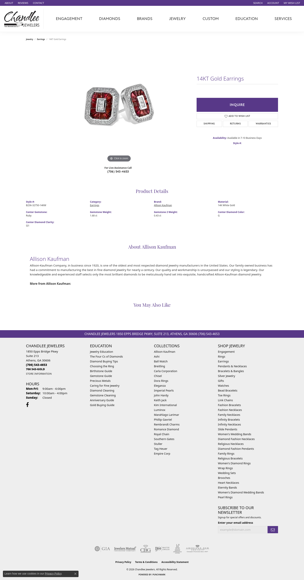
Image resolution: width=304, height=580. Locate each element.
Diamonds (109, 18)
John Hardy (161, 395)
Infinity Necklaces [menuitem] (229, 424)
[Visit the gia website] (102, 549)
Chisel (158, 376)
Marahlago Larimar (166, 415)
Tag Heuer (160, 449)
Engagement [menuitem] (226, 351)
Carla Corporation (165, 371)
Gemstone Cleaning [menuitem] (103, 395)
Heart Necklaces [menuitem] (228, 482)
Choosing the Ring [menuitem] (102, 366)
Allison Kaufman (163, 205)
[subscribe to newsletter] (273, 529)
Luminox (159, 410)
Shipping (209, 123)
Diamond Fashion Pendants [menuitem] (236, 449)
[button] (257, 3)
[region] (119, 105)
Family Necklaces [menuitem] (229, 415)
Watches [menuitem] (223, 385)
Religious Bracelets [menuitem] (230, 458)
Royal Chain (161, 434)
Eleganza (160, 385)
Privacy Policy (123, 562)
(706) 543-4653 (118, 172)
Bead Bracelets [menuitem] (227, 390)
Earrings (41, 39)
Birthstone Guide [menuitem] (101, 371)
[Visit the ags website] (197, 549)
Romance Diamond (166, 429)
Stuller (158, 444)
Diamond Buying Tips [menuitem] (104, 361)
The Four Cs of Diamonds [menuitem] (106, 356)
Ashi (157, 356)
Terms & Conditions (146, 562)
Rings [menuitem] (221, 356)
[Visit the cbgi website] (145, 549)
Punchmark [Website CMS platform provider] (159, 574)
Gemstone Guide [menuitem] (101, 376)
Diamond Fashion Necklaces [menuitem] (236, 439)
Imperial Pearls (164, 390)
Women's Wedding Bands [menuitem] (234, 434)
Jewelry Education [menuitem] (101, 351)
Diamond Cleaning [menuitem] (102, 390)
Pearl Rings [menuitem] (225, 497)
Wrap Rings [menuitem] (225, 468)
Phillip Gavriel (163, 419)
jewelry (29, 39)
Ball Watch (161, 361)
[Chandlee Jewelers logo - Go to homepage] (23, 19)
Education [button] (246, 18)
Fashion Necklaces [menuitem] (230, 410)
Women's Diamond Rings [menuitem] (234, 463)
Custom (211, 18)
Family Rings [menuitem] (226, 453)
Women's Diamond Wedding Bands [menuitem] (241, 492)
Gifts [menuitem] (221, 381)
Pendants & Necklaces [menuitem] (232, 366)
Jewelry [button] (177, 18)
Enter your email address (235, 522)
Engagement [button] (69, 18)
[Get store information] (39, 373)
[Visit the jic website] (177, 549)
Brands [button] (144, 18)
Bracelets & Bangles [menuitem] (231, 371)
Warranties (263, 123)
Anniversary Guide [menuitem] (102, 400)
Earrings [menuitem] (223, 361)
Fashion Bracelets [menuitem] (229, 405)
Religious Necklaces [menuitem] (231, 444)
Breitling (159, 366)
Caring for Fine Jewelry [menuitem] (104, 385)
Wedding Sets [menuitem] (227, 473)
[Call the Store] (36, 365)
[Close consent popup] (75, 574)
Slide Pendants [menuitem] (227, 429)
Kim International (165, 405)
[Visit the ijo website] (162, 549)
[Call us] (35, 369)
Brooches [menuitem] (224, 478)
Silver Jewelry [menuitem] (226, 376)
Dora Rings (161, 381)
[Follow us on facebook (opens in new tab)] (27, 404)
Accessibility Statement (175, 562)
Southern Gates (164, 439)
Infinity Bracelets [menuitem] (229, 419)
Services (283, 18)
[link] (8, 3)
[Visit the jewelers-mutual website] (125, 549)
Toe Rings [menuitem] (224, 395)
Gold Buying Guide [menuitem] (102, 405)
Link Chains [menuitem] (225, 400)
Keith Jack (160, 400)
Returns (235, 123)
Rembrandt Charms (167, 424)
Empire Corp (162, 453)
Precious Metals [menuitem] (100, 381)
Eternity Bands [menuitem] (227, 487)
